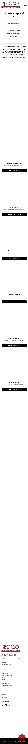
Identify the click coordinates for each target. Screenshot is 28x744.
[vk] (5, 655)
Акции (2, 687)
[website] (7, 655)
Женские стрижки (14, 23)
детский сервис (14, 40)
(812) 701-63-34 (5, 704)
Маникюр (3, 668)
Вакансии (3, 694)
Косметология (4, 666)
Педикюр (3, 671)
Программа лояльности (7, 685)
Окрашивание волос (14, 33)
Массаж (3, 679)
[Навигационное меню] (25, 5)
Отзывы (3, 692)
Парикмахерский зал (6, 664)
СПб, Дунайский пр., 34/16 (8, 700)
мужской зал (14, 36)
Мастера (3, 689)
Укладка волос (14, 27)
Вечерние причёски (14, 30)
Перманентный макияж (7, 675)
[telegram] (2, 655)
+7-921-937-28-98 (5, 705)
